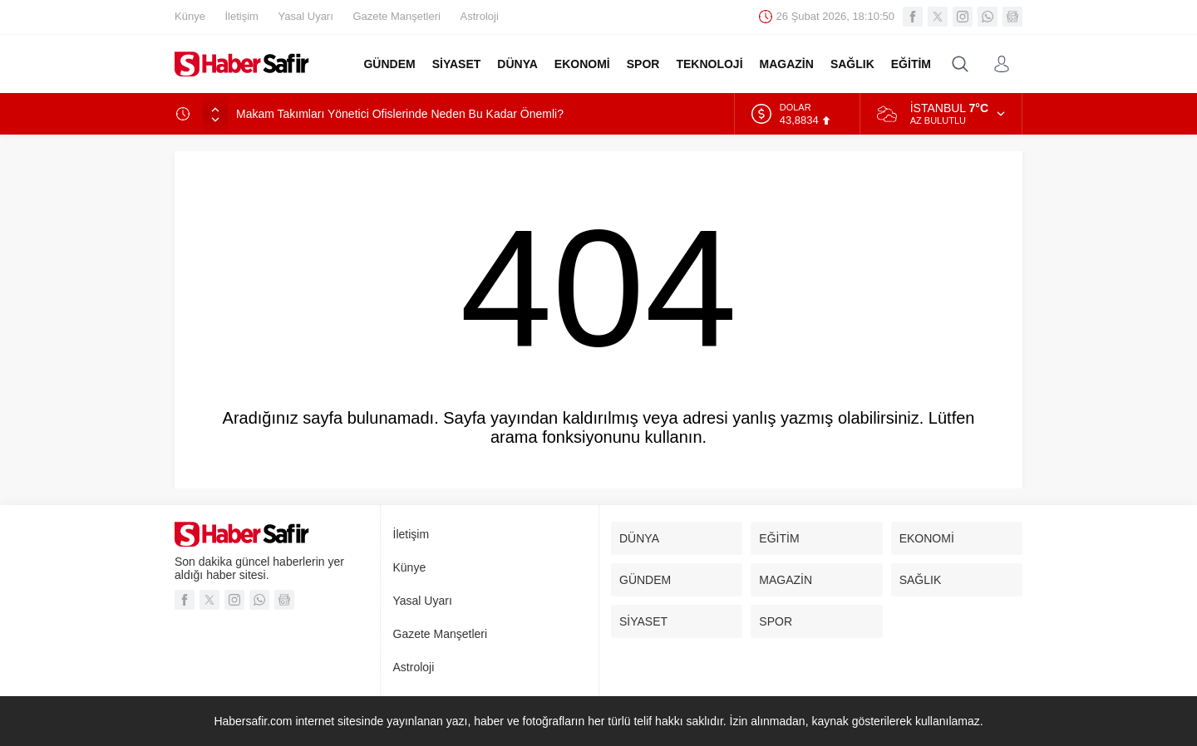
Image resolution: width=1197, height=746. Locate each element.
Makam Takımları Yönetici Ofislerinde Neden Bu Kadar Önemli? (400, 113)
